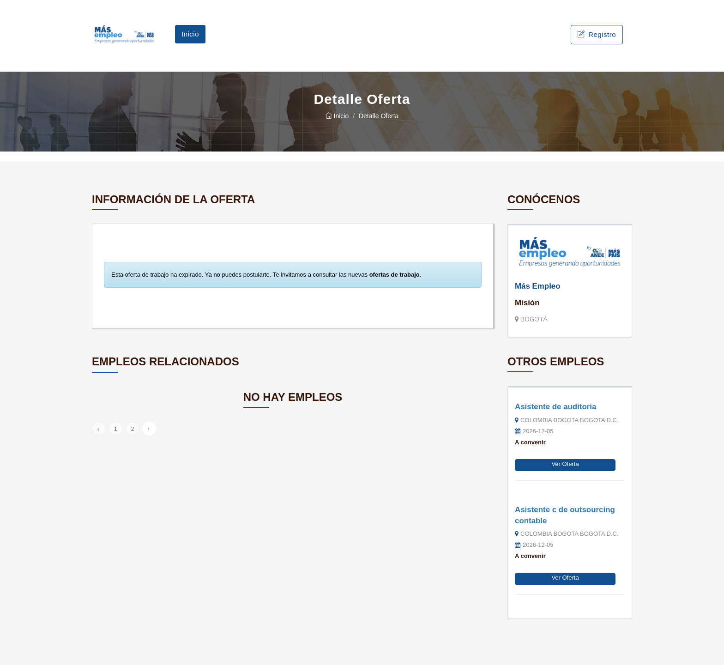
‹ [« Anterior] (98, 430)
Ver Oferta (565, 464)
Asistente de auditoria (555, 407)
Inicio (190, 34)
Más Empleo (538, 287)
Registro (597, 35)
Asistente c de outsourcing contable (565, 516)
